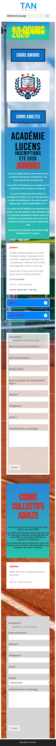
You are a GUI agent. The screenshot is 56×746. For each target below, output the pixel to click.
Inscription (15, 337)
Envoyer (14, 467)
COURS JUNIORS (28, 55)
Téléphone (15, 405)
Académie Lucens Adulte (24, 626)
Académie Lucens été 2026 (26, 340)
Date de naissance (20, 357)
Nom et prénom (18, 632)
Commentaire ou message (23, 428)
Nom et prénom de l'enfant (25, 346)
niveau (12, 678)
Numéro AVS (16, 369)
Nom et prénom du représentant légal (27, 382)
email (13, 417)
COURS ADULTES (28, 117)
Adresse (14, 394)
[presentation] (29, 460)
